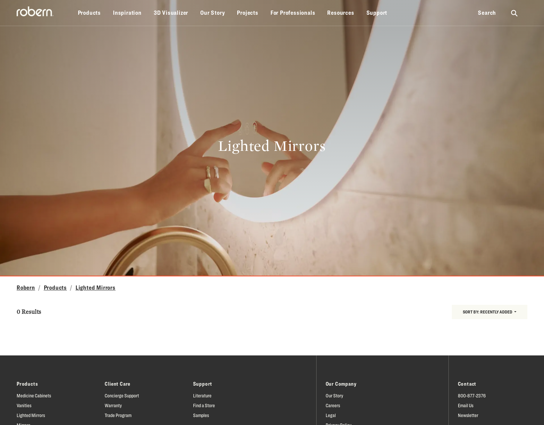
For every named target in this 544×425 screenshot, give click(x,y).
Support (377, 12)
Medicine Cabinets (34, 395)
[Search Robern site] (514, 13)
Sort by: (488, 312)
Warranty (113, 405)
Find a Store (204, 405)
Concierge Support (122, 395)
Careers (333, 405)
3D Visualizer (171, 12)
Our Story (212, 12)
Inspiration (127, 12)
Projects (247, 12)
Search (487, 12)
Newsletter (468, 415)
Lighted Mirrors (96, 287)
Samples (201, 415)
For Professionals (292, 12)
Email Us (465, 405)
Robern (26, 287)
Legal (331, 415)
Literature (202, 395)
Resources (340, 12)
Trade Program (118, 415)
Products (89, 12)
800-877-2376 (472, 395)
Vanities (24, 405)
